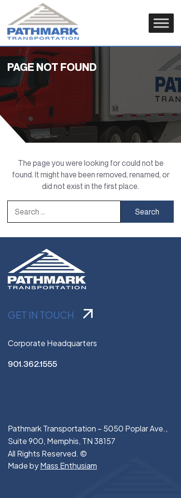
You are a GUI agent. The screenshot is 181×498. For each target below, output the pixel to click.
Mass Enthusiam (68, 465)
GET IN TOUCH (50, 315)
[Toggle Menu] (161, 22)
